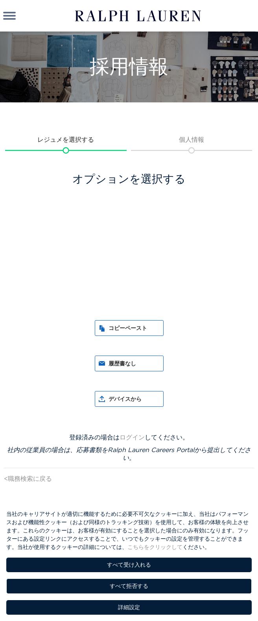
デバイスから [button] (125, 399)
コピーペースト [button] (128, 328)
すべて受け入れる (129, 565)
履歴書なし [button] (122, 363)
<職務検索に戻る (28, 478)
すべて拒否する (129, 586)
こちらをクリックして (154, 547)
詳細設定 (129, 607)
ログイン (132, 437)
